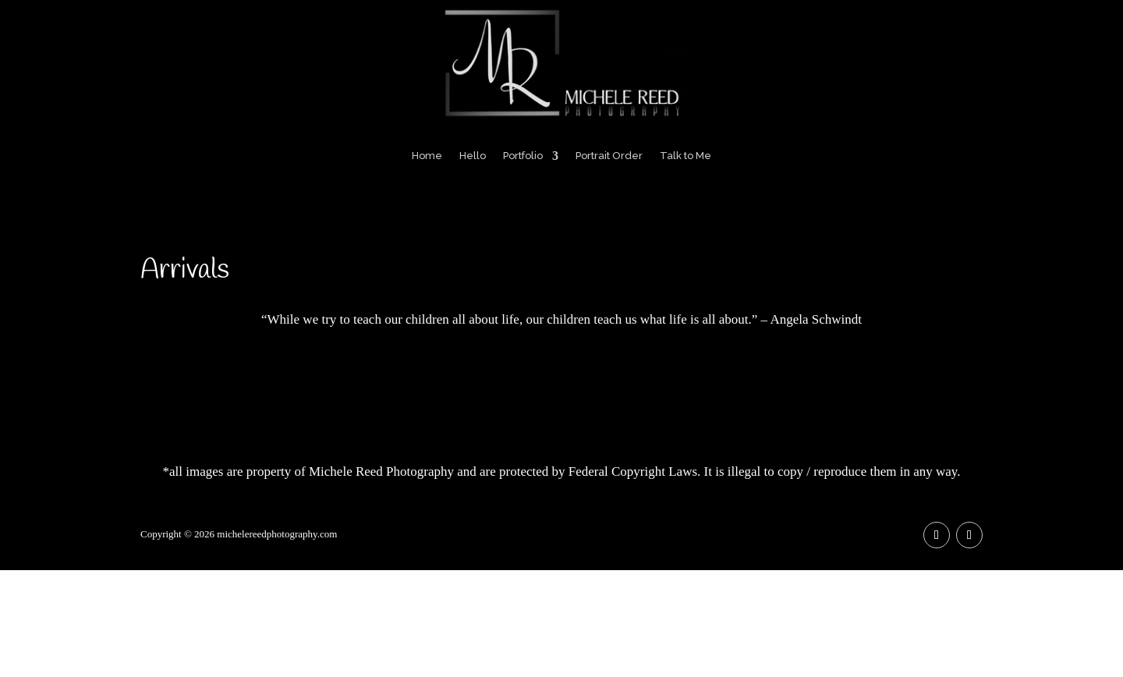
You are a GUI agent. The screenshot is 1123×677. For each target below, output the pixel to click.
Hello (472, 155)
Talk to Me (685, 155)
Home (427, 155)
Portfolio (523, 155)
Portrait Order (609, 155)
